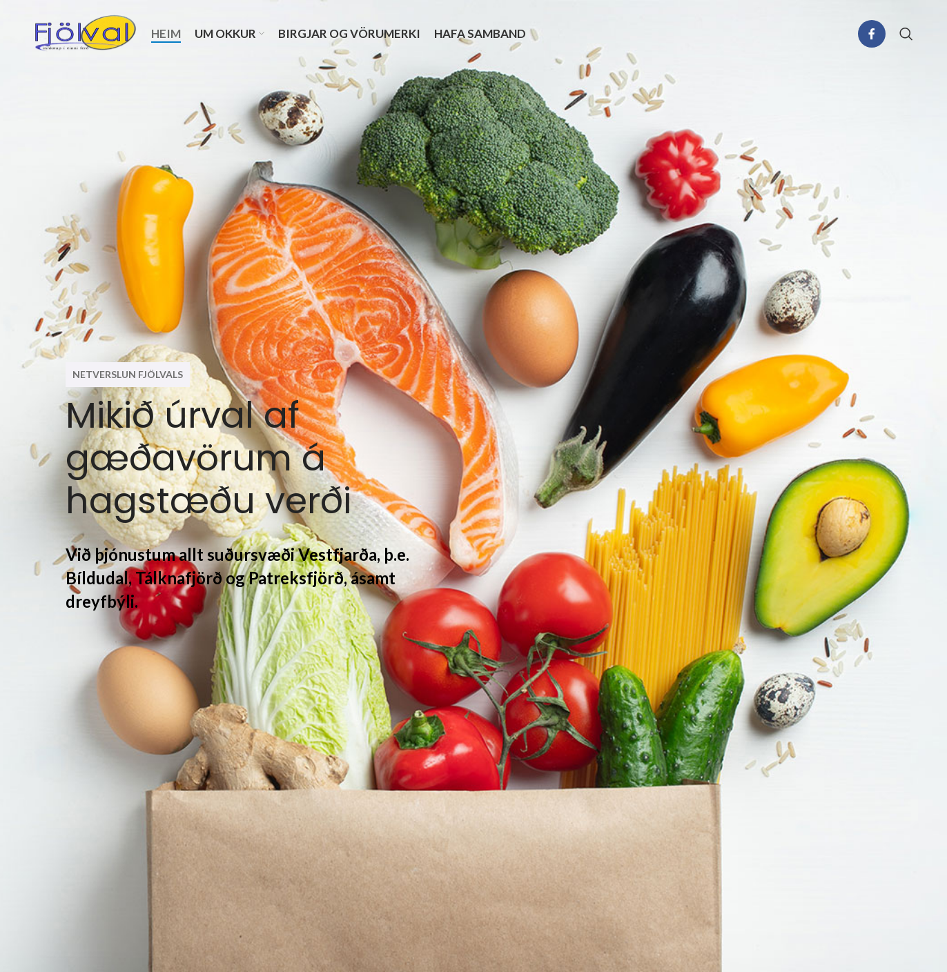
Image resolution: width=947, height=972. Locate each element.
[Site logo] (85, 32)
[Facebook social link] (872, 34)
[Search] (906, 34)
